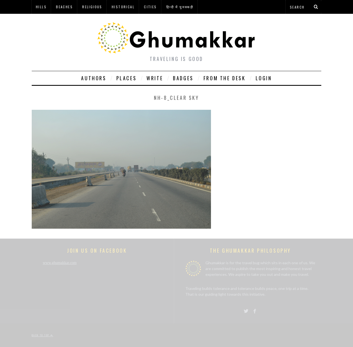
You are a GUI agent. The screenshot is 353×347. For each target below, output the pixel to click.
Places (126, 78)
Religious (92, 6)
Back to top (42, 335)
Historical (123, 6)
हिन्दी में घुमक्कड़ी (179, 6)
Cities (150, 6)
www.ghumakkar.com (60, 263)
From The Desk (225, 78)
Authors (93, 78)
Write (154, 78)
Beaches (64, 6)
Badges (183, 78)
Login (264, 78)
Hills (41, 6)
